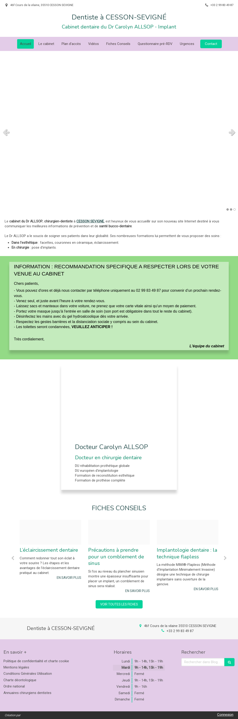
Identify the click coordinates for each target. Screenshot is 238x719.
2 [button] (231, 209)
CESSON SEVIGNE (90, 221)
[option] (50, 550)
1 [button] (227, 209)
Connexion (225, 715)
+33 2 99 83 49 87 (180, 631)
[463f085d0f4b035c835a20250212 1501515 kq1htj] (119, 532)
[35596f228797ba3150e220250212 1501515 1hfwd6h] (187, 532)
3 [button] (234, 209)
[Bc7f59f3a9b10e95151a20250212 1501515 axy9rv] (50, 532)
